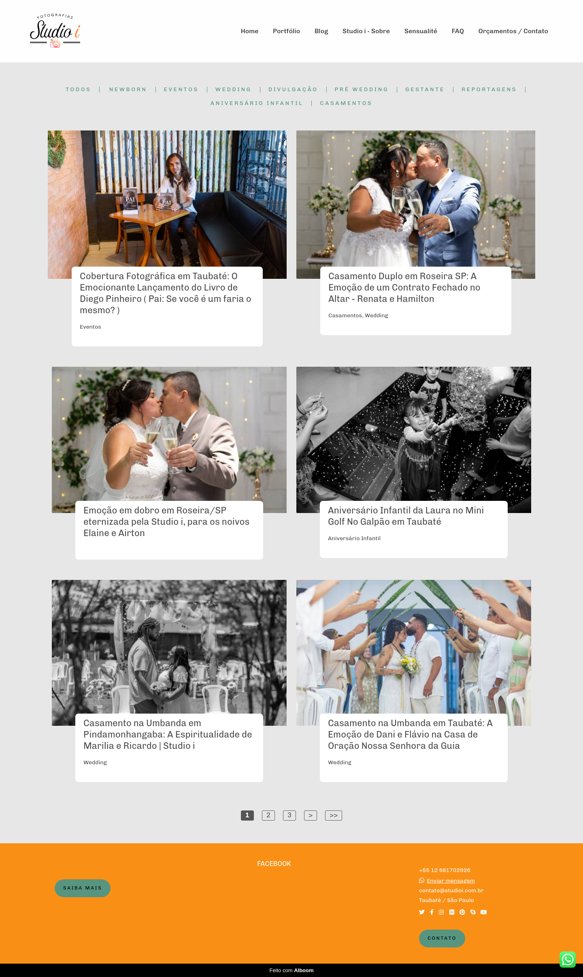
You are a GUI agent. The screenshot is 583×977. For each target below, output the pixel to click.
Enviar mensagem (451, 881)
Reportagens (489, 89)
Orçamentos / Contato (513, 31)
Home (250, 31)
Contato (442, 938)
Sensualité (420, 31)
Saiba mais (82, 888)
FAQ (458, 31)
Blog (321, 31)
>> (334, 815)
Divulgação (293, 89)
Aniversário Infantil (257, 103)
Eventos (181, 89)
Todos (78, 89)
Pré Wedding (362, 89)
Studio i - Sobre (366, 31)
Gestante (425, 89)
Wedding (233, 89)
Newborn (128, 89)
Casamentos (346, 103)
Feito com (291, 970)
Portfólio (286, 31)
